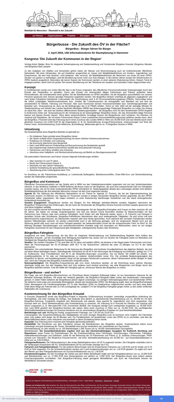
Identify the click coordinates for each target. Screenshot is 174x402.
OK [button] (161, 399)
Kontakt (116, 381)
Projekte (71, 36)
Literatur (116, 36)
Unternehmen (100, 36)
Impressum (128, 36)
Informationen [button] (129, 399)
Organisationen (55, 36)
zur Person (38, 36)
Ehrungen (85, 36)
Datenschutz (140, 36)
